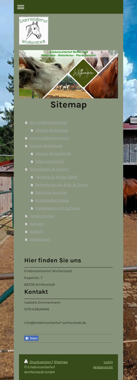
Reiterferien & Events (49, 169)
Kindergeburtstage (52, 200)
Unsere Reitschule (46, 145)
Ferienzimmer (42, 216)
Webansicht (103, 367)
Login (108, 362)
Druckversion (38, 362)
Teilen (31, 338)
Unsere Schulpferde (53, 153)
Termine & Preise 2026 (56, 177)
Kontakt (37, 223)
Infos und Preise (49, 161)
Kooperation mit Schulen (57, 208)
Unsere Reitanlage (51, 130)
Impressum (40, 239)
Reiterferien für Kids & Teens (61, 184)
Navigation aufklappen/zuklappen (68, 6)
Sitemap (61, 362)
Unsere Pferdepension (49, 138)
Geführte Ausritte (51, 192)
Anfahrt (36, 231)
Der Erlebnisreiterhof (48, 122)
